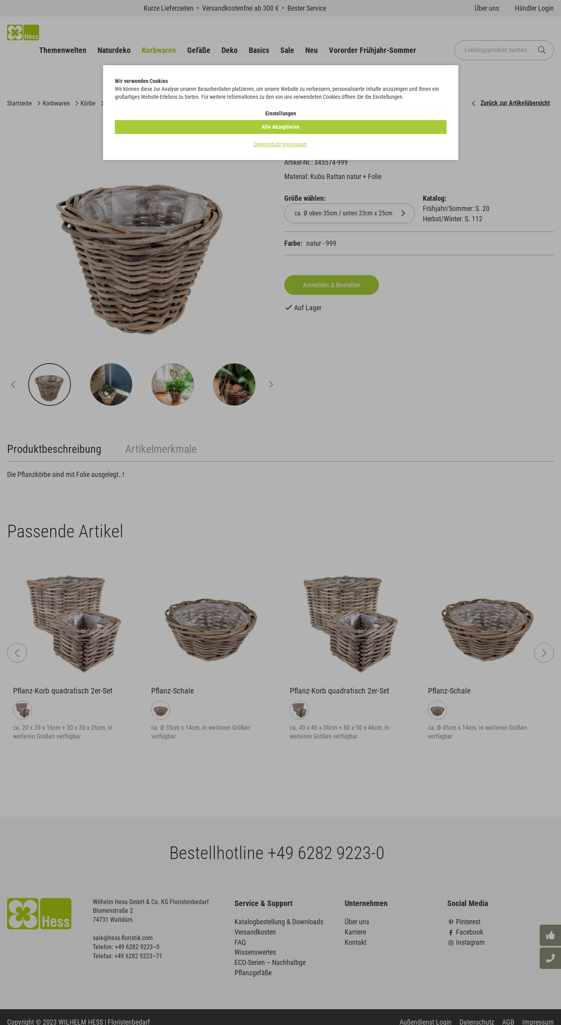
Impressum (294, 132)
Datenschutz (267, 132)
